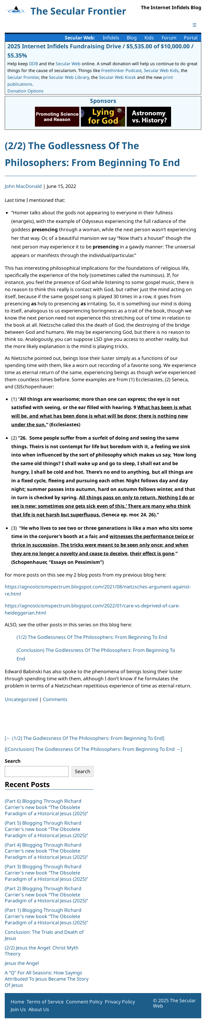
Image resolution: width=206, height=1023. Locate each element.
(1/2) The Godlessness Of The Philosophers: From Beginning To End (92, 637)
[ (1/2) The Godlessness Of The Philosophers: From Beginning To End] (84, 738)
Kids (149, 37)
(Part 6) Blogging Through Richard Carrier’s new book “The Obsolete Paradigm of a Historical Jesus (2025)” (46, 807)
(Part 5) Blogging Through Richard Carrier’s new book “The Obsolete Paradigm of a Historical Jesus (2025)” (46, 829)
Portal (190, 37)
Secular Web (68, 63)
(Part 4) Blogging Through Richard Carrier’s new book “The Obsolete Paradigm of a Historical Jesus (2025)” (47, 851)
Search (13, 761)
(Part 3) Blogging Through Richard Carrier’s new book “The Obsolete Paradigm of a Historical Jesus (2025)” (47, 872)
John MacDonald (23, 186)
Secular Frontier (23, 77)
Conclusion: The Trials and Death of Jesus (44, 935)
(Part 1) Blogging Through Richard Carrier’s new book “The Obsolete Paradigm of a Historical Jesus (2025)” (47, 916)
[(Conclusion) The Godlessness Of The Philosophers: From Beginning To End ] (93, 749)
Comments (55, 699)
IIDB (33, 63)
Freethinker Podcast (121, 70)
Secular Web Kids (161, 70)
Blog (132, 37)
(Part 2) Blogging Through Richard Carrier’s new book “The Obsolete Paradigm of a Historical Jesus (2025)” (47, 894)
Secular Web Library (69, 77)
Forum (169, 37)
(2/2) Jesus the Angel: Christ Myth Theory (41, 950)
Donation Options (25, 91)
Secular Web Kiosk (117, 77)
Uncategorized (21, 699)
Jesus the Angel (22, 963)
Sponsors (103, 101)
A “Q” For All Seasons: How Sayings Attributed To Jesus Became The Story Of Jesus (46, 978)
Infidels (111, 37)
